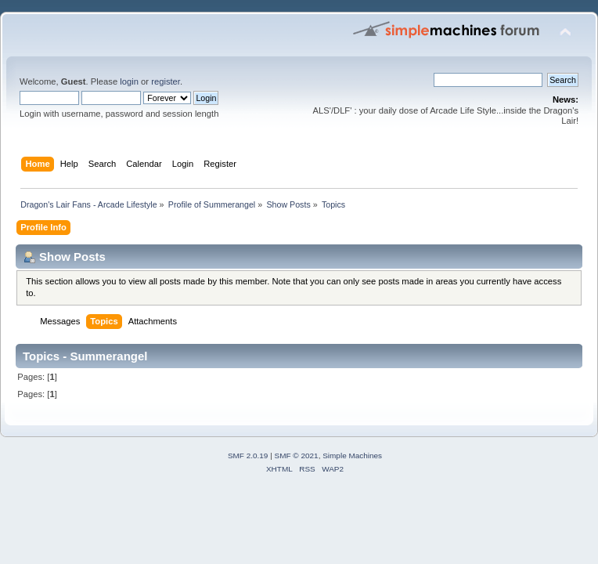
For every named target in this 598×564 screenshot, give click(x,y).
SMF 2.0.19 (248, 455)
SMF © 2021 (297, 455)
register (165, 81)
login (129, 81)
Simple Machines (352, 455)
